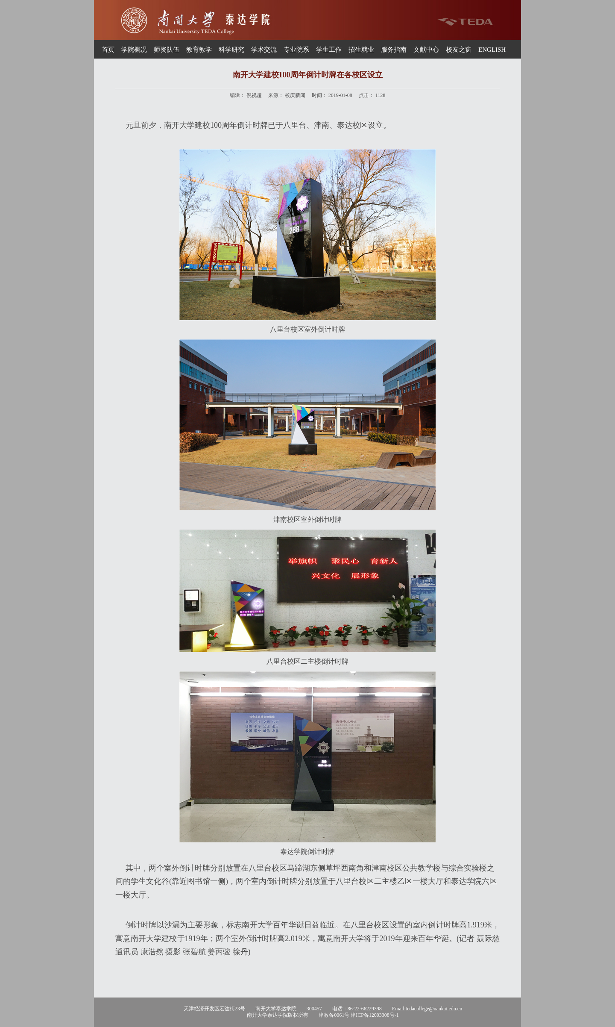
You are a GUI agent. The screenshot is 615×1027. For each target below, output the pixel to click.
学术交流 (264, 49)
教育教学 (199, 49)
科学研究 (231, 49)
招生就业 (361, 49)
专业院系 (296, 49)
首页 (108, 49)
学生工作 (329, 49)
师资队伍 (166, 49)
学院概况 (134, 49)
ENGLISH (492, 49)
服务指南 (394, 49)
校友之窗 (459, 49)
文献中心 (426, 49)
